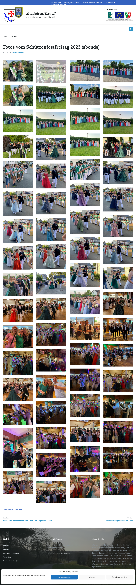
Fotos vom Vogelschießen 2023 (119, 520)
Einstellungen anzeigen (119, 577)
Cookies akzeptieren (64, 577)
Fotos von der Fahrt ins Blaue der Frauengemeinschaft (27, 520)
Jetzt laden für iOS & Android (58, 553)
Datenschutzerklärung (11, 553)
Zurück (6, 518)
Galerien (14, 37)
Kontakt (6, 545)
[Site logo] (13, 22)
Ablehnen (92, 577)
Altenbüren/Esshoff (41, 13)
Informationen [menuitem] (110, 3)
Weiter (130, 518)
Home (5, 37)
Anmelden (7, 557)
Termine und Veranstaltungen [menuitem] (92, 3)
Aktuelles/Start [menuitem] (56, 3)
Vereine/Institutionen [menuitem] (71, 3)
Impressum (7, 549)
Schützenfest (19, 52)
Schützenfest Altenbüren (13, 509)
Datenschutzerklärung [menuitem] (58, 5)
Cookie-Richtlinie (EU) (11, 561)
